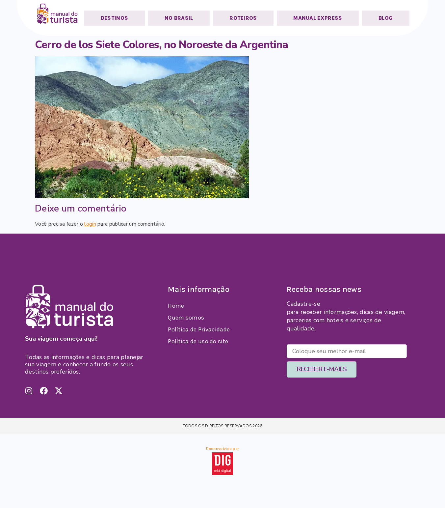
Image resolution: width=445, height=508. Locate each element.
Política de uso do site (198, 341)
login (90, 224)
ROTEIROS (243, 18)
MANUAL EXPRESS (317, 18)
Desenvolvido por (222, 448)
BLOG (386, 18)
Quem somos (186, 317)
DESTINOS (114, 18)
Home (176, 305)
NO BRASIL (179, 18)
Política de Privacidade (199, 329)
